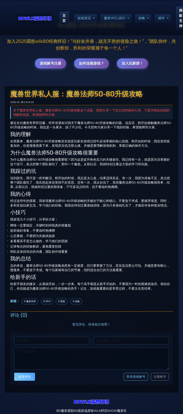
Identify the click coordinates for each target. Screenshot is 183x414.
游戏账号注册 (50, 63)
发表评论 (24, 377)
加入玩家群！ (132, 63)
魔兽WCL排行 (116, 18)
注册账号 (159, 377)
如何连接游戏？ (91, 63)
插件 (164, 18)
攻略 (144, 18)
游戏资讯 (85, 18)
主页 (64, 19)
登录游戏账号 (135, 377)
